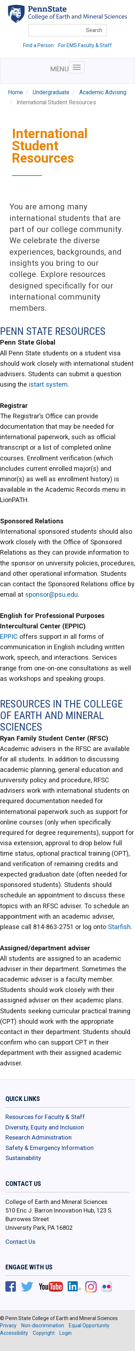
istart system (47, 384)
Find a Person (38, 45)
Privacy (8, 1325)
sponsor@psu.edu (51, 594)
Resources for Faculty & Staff (45, 1116)
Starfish (119, 927)
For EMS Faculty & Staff (85, 45)
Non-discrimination (42, 1325)
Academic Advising (102, 92)
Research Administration (38, 1137)
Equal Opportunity (89, 1325)
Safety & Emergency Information (49, 1147)
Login (65, 1333)
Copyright (44, 1333)
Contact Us (20, 1241)
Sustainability (23, 1157)
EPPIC (9, 636)
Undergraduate (51, 92)
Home (15, 92)
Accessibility (14, 1333)
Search (94, 30)
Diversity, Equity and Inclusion (44, 1127)
